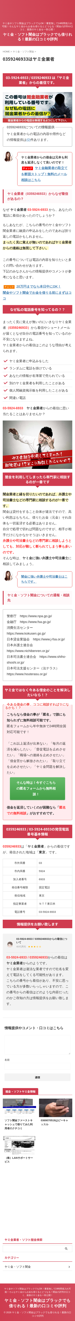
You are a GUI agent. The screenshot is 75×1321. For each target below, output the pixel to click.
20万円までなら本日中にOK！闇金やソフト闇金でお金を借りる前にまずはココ (37, 292)
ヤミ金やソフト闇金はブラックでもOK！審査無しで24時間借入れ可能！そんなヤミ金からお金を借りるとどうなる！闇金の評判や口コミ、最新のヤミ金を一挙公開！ (37, 1292)
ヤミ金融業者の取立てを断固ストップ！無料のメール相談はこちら (44, 174)
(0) (28, 140)
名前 (7, 1059)
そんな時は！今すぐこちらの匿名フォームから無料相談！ (36, 788)
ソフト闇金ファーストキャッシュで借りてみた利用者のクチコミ (19, 1124)
